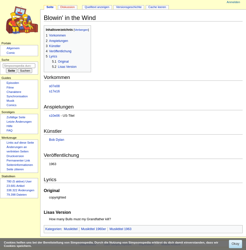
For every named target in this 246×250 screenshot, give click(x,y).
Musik (10, 100)
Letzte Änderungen (19, 121)
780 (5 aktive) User (19, 181)
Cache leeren (157, 7)
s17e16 (54, 91)
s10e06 (54, 115)
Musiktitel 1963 (120, 229)
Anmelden (233, 2)
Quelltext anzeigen (97, 7)
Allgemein (12, 48)
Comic (10, 52)
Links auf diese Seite (20, 142)
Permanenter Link (18, 160)
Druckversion (15, 156)
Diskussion (67, 7)
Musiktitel (71, 229)
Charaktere (13, 91)
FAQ (9, 130)
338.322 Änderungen (20, 190)
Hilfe (9, 126)
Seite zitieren (15, 169)
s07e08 (54, 86)
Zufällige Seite (15, 117)
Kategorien (53, 229)
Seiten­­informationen (19, 164)
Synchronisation (17, 96)
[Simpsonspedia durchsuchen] (19, 65)
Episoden (12, 82)
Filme (10, 87)
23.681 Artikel (15, 185)
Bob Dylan (56, 140)
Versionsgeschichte (129, 7)
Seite (49, 7)
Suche (5, 59)
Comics (11, 105)
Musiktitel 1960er (93, 229)
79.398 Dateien (16, 194)
